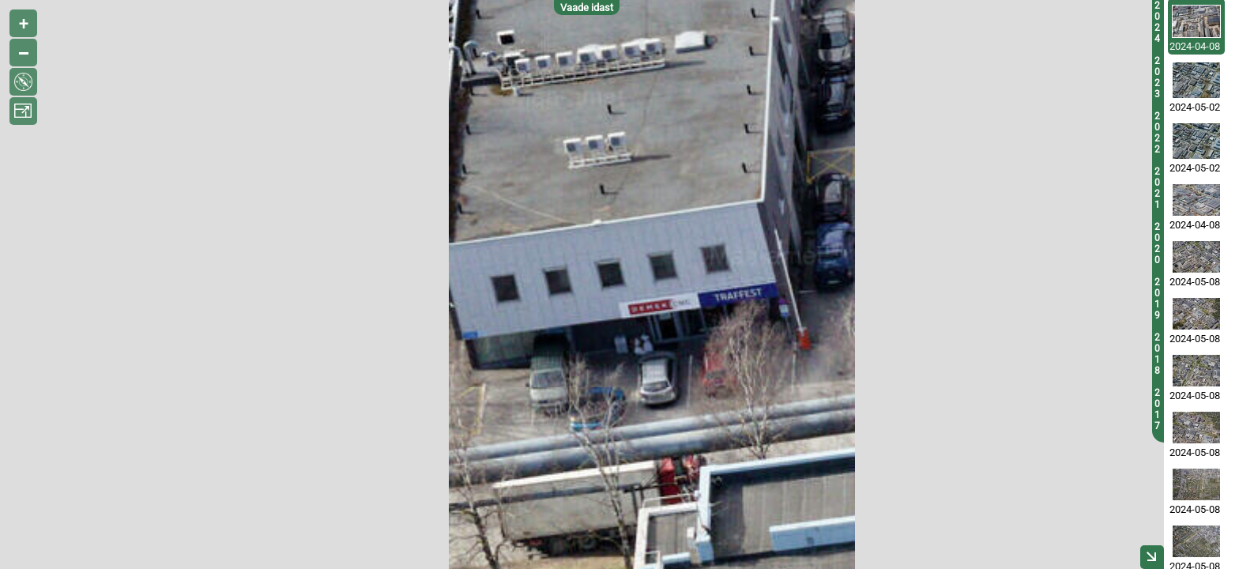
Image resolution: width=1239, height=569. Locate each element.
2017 (1157, 409)
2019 (1157, 299)
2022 (1157, 133)
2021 (1157, 188)
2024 (1157, 22)
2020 (1157, 243)
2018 (1157, 354)
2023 (1157, 77)
